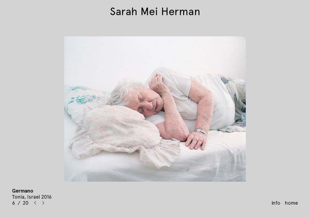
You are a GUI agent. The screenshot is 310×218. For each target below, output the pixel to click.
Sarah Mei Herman (155, 11)
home (291, 203)
